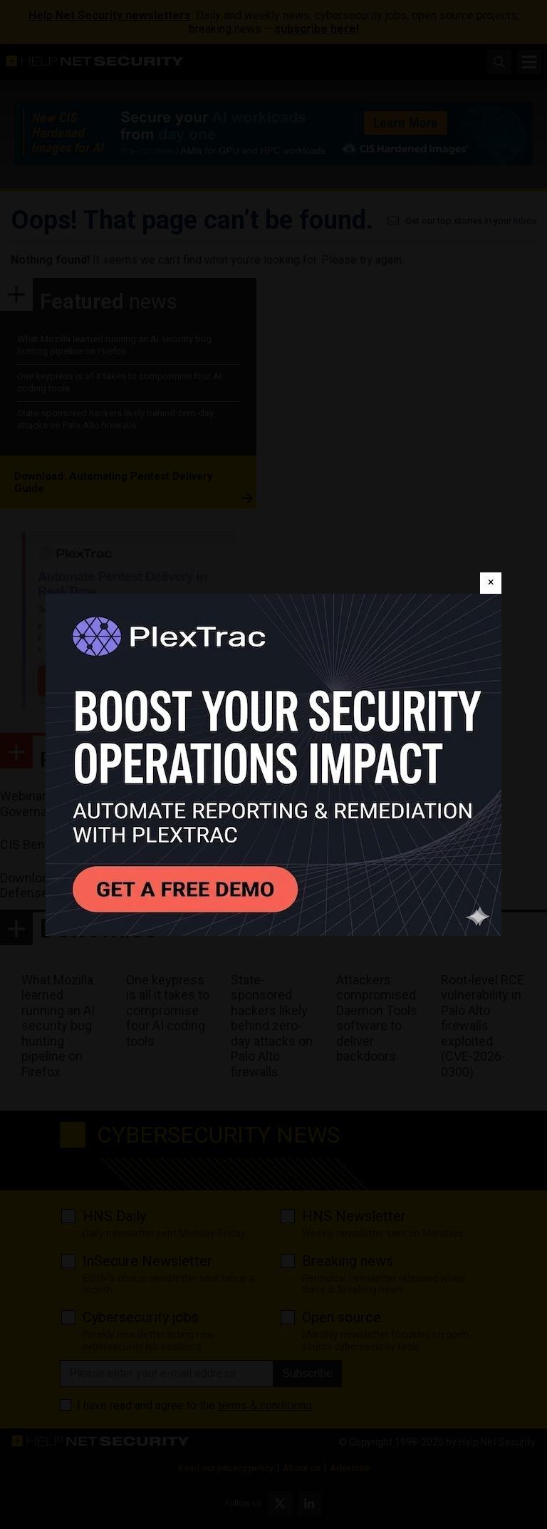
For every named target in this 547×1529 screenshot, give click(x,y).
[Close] (490, 583)
